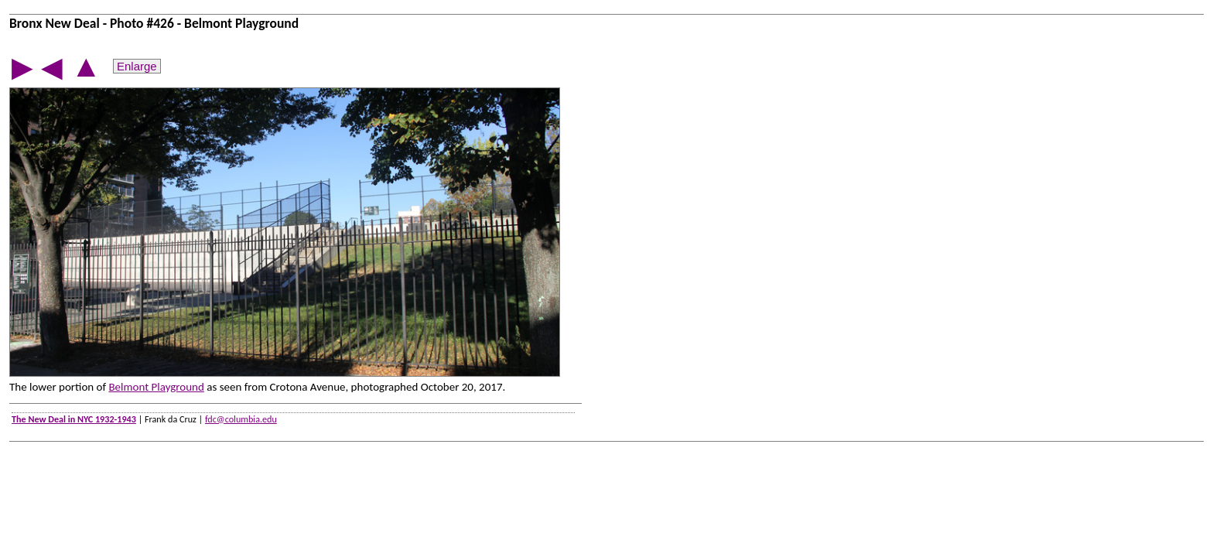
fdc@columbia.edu (241, 419)
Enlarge (137, 66)
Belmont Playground (155, 387)
